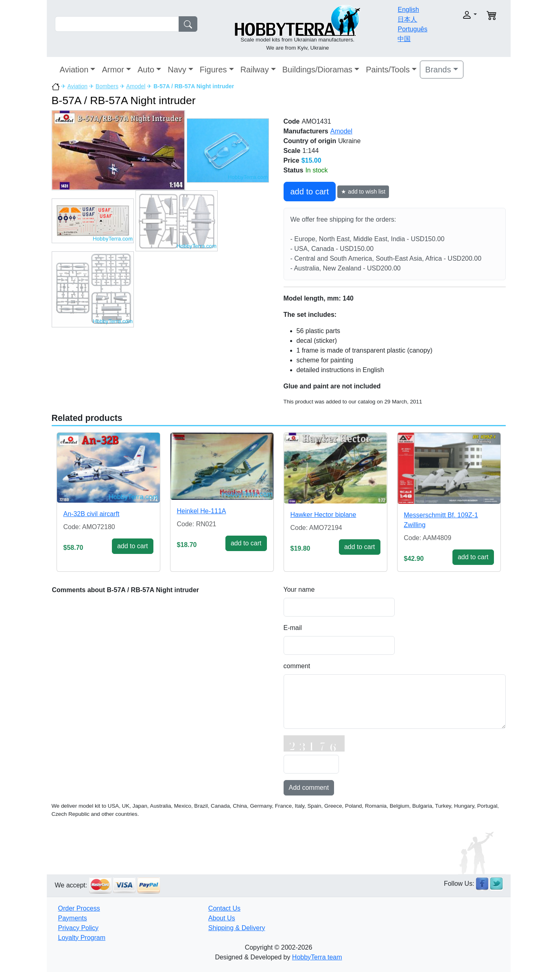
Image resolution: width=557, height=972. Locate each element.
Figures (213, 69)
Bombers (107, 86)
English (408, 9)
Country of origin (310, 140)
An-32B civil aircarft (91, 513)
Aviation (74, 69)
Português (412, 29)
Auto (146, 69)
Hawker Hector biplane (323, 514)
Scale (292, 150)
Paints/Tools (388, 69)
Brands (438, 69)
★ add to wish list (363, 191)
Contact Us (224, 908)
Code (292, 121)
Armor (113, 69)
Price (291, 160)
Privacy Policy (78, 927)
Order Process (79, 908)
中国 (404, 38)
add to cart (310, 191)
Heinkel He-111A (201, 511)
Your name (299, 589)
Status (294, 170)
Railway (254, 69)
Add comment (309, 787)
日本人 (407, 19)
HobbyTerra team (317, 957)
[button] (456, 15)
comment (297, 666)
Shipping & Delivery (236, 927)
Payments (72, 918)
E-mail (293, 627)
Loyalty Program (82, 937)
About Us (221, 918)
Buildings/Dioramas (317, 69)
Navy (177, 69)
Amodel (135, 86)
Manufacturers (306, 131)
